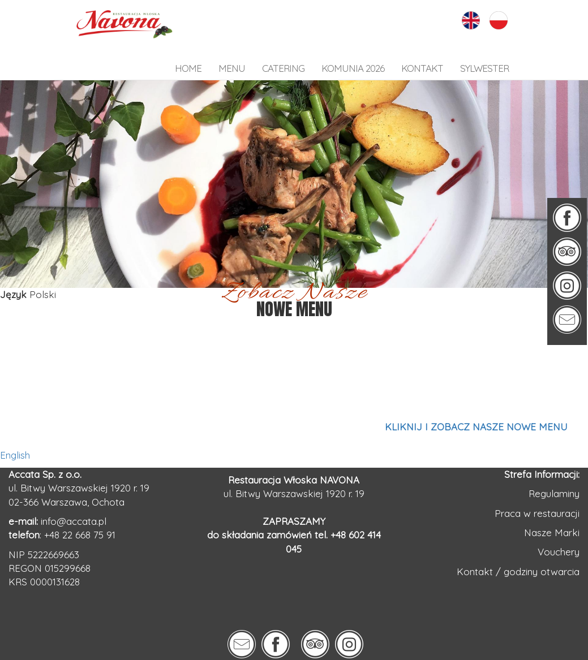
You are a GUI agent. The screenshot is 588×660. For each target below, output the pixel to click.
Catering (283, 68)
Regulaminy (554, 493)
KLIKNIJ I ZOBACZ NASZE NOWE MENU (476, 427)
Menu (231, 68)
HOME (188, 68)
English (15, 455)
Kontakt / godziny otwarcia (518, 571)
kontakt (422, 68)
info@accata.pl (73, 521)
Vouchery (559, 552)
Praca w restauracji (537, 513)
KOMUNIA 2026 (352, 68)
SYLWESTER (484, 68)
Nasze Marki (552, 532)
